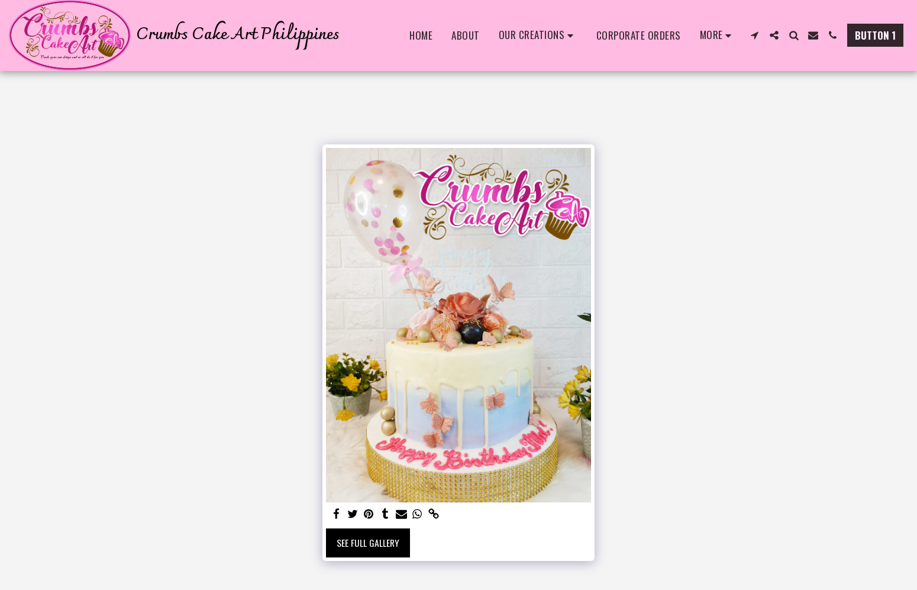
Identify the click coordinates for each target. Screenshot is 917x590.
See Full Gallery (368, 543)
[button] (538, 35)
